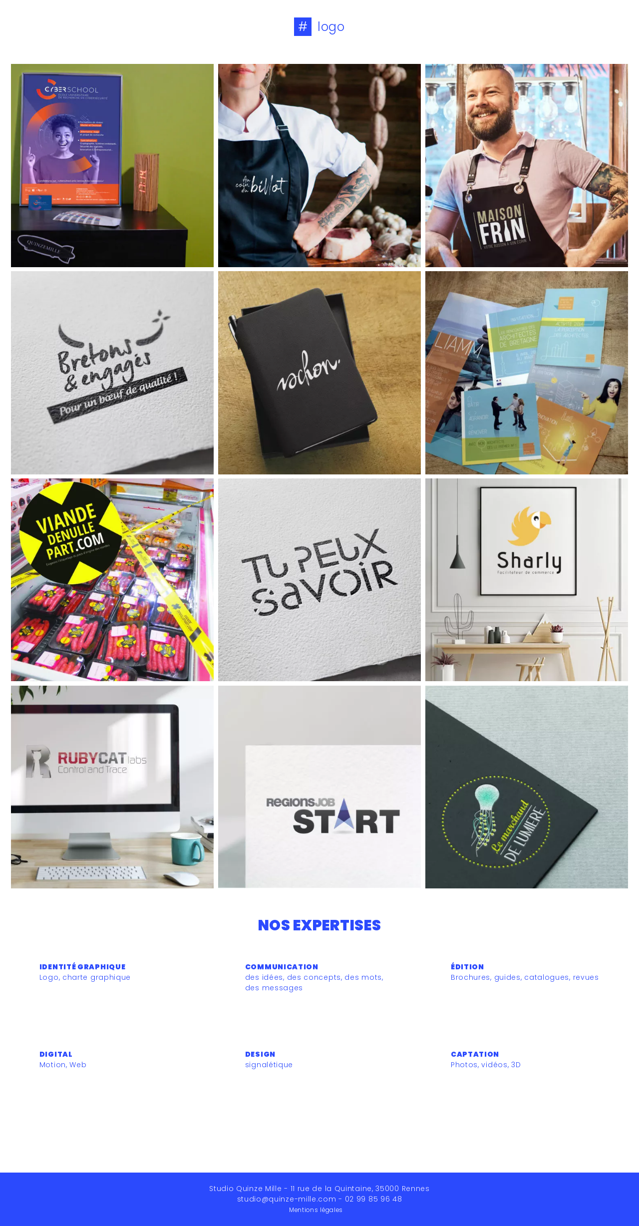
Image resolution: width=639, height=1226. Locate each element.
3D (516, 1065)
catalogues (546, 977)
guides (507, 977)
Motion (52, 1065)
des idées (264, 977)
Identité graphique (82, 967)
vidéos (494, 1065)
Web (77, 1065)
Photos (464, 1065)
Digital (56, 1054)
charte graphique (96, 977)
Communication (282, 967)
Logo (49, 977)
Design (260, 1054)
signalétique (269, 1065)
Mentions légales (316, 1210)
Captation (475, 1054)
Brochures (470, 977)
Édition (467, 967)
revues (586, 977)
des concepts (314, 977)
